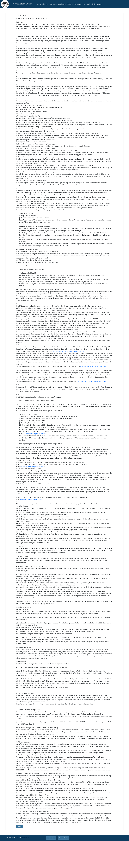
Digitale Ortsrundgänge (58, 4)
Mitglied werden (96, 4)
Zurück (20, 826)
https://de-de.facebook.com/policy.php (93, 366)
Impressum (51, 838)
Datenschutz (63, 838)
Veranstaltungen (42, 4)
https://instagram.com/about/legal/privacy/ (91, 381)
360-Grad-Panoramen (74, 4)
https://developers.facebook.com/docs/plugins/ (68, 351)
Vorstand (86, 4)
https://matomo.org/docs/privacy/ (34, 434)
